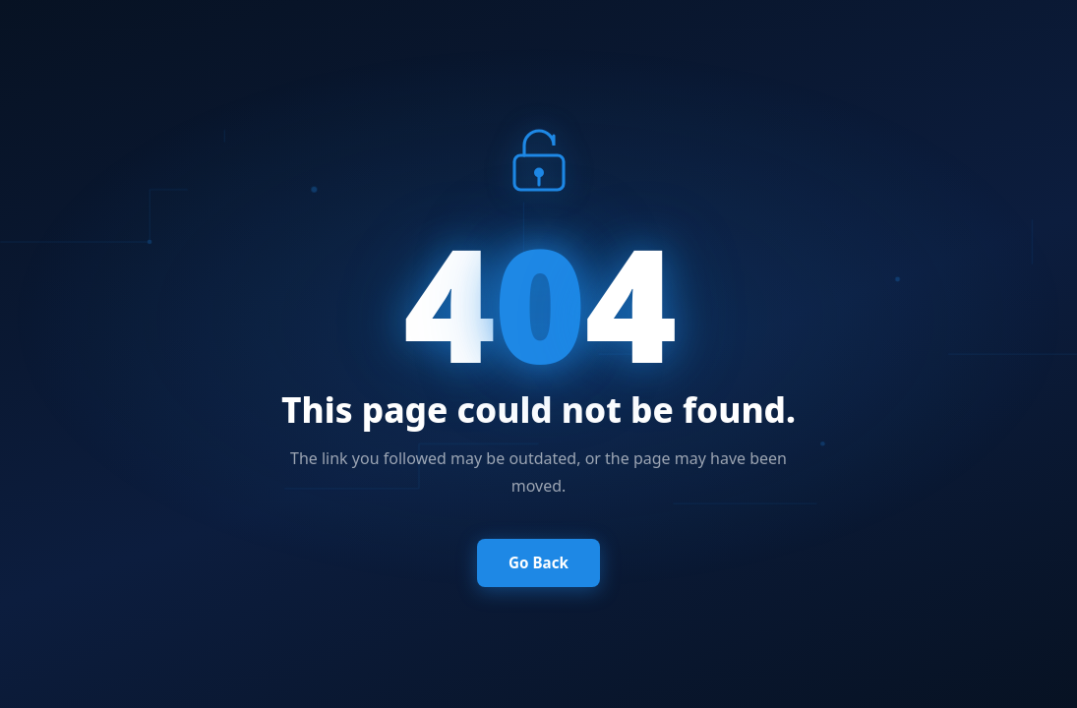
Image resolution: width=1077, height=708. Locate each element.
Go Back (538, 562)
